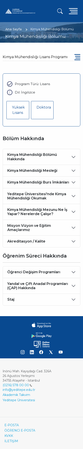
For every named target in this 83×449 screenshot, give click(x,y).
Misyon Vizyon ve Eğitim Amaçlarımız (29, 228)
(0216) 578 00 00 (17, 385)
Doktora (44, 107)
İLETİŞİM (11, 441)
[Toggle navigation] (73, 11)
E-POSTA (11, 425)
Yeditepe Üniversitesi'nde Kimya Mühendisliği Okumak (36, 196)
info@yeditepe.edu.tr (19, 390)
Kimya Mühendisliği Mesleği (32, 170)
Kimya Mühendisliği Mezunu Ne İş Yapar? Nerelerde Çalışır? (37, 212)
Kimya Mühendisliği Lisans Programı (35, 57)
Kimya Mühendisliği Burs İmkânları (38, 182)
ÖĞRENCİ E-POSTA (19, 430)
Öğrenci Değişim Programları (33, 272)
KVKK (8, 436)
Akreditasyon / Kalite (26, 241)
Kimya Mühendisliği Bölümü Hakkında (32, 157)
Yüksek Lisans (18, 110)
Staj (10, 299)
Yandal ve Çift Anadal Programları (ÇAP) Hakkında (37, 286)
